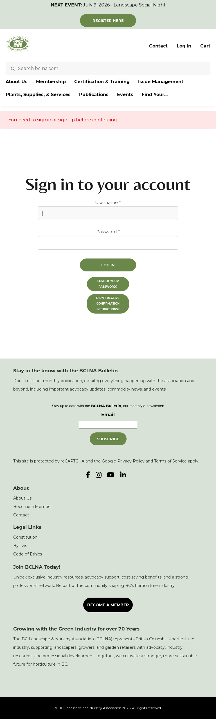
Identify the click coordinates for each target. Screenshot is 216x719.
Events (125, 94)
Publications (94, 94)
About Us (17, 81)
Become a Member (32, 506)
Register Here (108, 20)
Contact (158, 46)
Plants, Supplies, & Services (38, 94)
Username (106, 202)
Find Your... (155, 94)
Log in (184, 46)
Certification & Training (102, 81)
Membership (51, 81)
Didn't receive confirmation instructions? (108, 303)
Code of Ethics (27, 554)
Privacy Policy (131, 461)
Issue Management (160, 81)
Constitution (25, 537)
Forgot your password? (108, 284)
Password (106, 231)
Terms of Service (170, 461)
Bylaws (20, 545)
